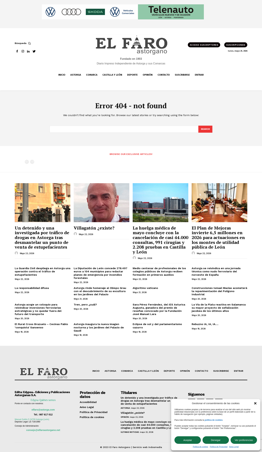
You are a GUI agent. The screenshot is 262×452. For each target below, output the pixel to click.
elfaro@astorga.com (43, 409)
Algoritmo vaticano (145, 288)
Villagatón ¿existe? (94, 228)
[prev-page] (27, 162)
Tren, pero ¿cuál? (85, 304)
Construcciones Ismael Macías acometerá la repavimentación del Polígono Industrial (219, 291)
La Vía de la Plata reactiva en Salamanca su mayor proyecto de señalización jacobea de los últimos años (219, 307)
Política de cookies (200, 447)
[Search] (205, 129)
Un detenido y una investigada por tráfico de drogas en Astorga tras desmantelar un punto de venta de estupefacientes (42, 237)
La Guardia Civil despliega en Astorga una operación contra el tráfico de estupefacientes (42, 271)
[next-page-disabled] (32, 162)
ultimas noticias (130, 432)
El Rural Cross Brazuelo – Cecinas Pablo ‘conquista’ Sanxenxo (41, 326)
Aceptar (187, 440)
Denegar (216, 440)
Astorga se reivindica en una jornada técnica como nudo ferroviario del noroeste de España (216, 271)
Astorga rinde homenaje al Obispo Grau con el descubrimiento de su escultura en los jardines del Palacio (100, 291)
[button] (255, 403)
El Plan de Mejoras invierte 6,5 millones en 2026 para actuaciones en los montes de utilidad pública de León (218, 237)
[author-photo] (17, 253)
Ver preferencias (244, 440)
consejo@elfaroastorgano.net (43, 430)
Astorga (125, 408)
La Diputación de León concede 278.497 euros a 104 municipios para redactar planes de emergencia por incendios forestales (100, 273)
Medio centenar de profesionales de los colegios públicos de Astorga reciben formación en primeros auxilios (159, 271)
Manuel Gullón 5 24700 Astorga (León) (32, 419)
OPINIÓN (125, 417)
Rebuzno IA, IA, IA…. (205, 324)
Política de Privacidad (219, 447)
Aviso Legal (234, 447)
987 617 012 (46, 414)
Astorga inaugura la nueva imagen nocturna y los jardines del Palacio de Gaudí (99, 327)
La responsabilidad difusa (32, 288)
